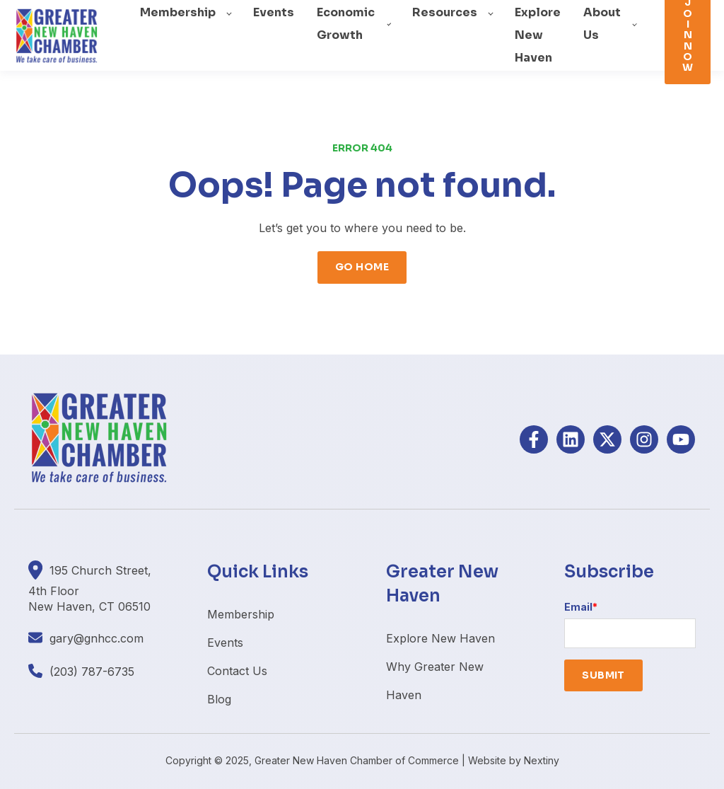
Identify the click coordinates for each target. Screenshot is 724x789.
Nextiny (541, 760)
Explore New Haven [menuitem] (440, 638)
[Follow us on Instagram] (644, 439)
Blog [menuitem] (219, 699)
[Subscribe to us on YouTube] (681, 439)
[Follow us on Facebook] (534, 439)
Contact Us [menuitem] (237, 671)
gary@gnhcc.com (96, 638)
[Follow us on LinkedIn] (570, 439)
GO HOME (362, 266)
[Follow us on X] (607, 439)
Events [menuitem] (225, 642)
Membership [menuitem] (240, 614)
